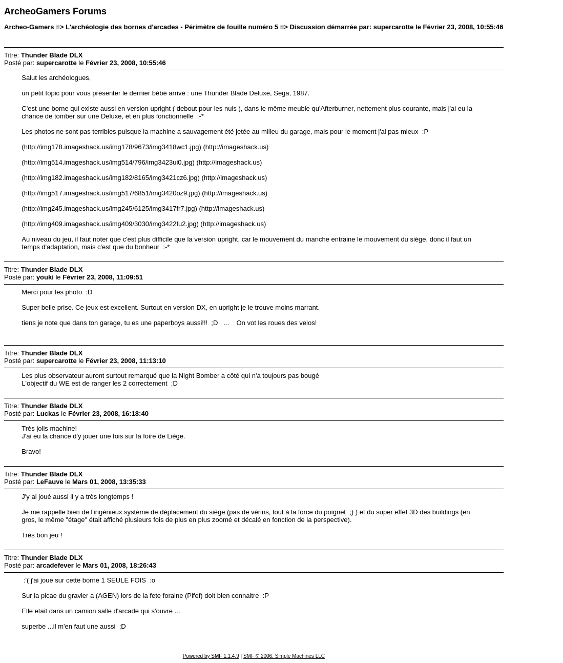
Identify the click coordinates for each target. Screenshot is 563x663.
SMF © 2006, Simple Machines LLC (284, 656)
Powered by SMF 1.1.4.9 (211, 656)
